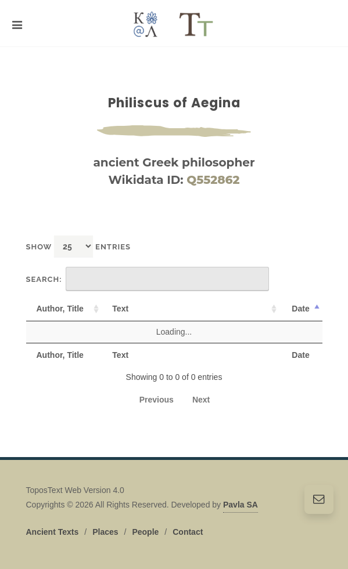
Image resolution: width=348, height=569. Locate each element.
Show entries (78, 246)
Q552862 (212, 180)
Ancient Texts (52, 532)
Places (105, 532)
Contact (188, 532)
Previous (156, 399)
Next (201, 399)
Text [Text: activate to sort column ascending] (120, 308)
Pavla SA (240, 504)
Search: (148, 279)
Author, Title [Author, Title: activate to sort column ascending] (60, 308)
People (145, 532)
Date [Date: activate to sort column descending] (300, 308)
